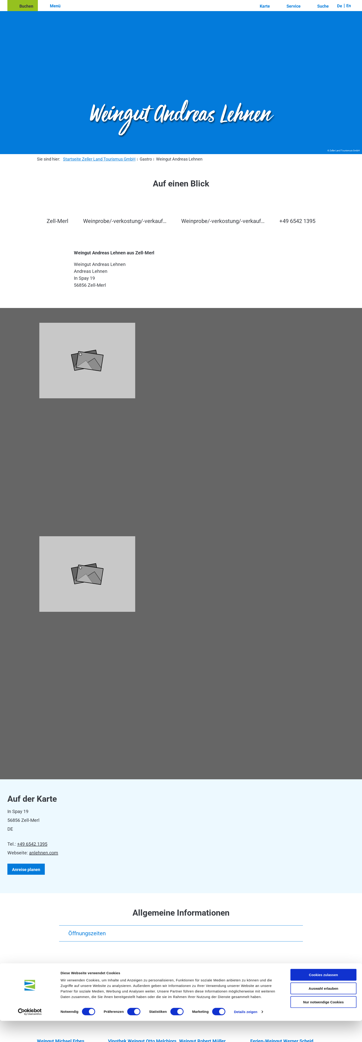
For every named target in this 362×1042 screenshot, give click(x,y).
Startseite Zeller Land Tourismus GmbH (99, 159)
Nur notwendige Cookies (323, 1023)
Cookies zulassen (323, 996)
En (348, 5)
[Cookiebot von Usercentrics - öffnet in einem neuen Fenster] (30, 1033)
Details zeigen (245, 1033)
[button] (22, 5)
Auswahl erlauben (323, 1010)
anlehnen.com (43, 853)
